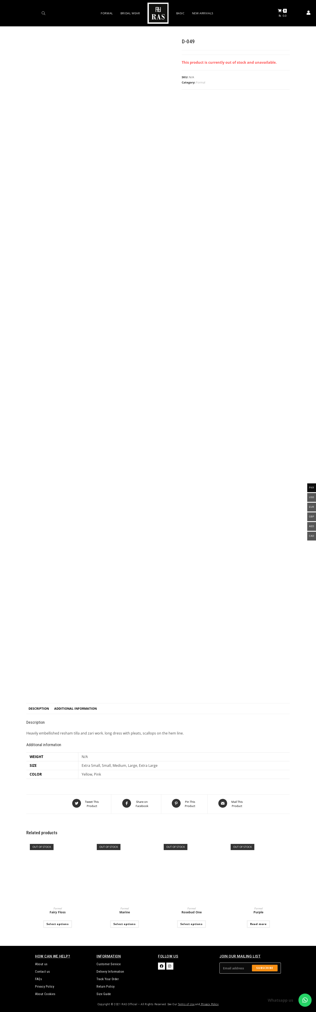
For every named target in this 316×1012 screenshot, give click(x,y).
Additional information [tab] (75, 708)
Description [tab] (39, 708)
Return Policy (106, 985)
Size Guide (104, 992)
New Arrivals (202, 13)
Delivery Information (110, 970)
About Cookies (45, 992)
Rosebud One (191, 911)
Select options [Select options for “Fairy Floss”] (58, 922)
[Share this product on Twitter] (86, 803)
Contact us (42, 970)
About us (41, 962)
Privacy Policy (44, 985)
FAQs (38, 977)
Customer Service (109, 962)
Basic (180, 13)
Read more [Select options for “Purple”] (258, 922)
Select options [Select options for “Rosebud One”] (191, 922)
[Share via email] (231, 803)
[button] (305, 1000)
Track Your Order (108, 977)
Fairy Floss (58, 911)
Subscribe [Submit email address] (264, 966)
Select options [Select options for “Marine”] (124, 922)
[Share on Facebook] (136, 803)
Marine (124, 911)
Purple (258, 911)
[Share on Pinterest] (184, 803)
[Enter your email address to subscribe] (250, 966)
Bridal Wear (130, 13)
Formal (107, 13)
